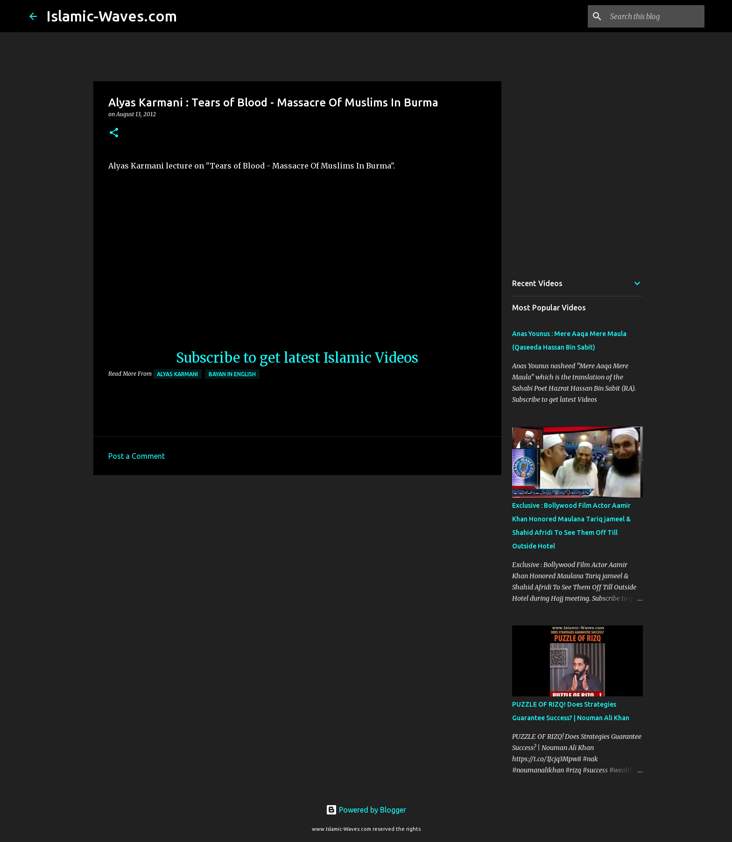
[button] (114, 133)
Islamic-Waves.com (111, 15)
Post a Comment (136, 456)
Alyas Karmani (177, 374)
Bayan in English (232, 374)
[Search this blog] (655, 16)
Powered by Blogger (366, 810)
